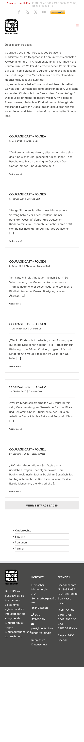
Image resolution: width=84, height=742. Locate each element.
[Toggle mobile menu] (77, 25)
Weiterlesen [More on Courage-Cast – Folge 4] (15, 304)
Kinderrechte (23, 530)
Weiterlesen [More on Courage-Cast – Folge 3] (15, 366)
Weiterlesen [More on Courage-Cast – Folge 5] (15, 241)
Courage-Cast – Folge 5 (27, 194)
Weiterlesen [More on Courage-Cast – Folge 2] (15, 429)
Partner (19, 548)
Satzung (20, 536)
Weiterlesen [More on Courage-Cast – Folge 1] (15, 491)
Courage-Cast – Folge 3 (27, 324)
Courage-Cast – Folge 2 (27, 387)
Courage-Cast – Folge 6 (27, 136)
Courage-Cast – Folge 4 (27, 261)
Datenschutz (39, 644)
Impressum (38, 640)
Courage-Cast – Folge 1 (27, 449)
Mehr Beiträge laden (42, 505)
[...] (57, 166)
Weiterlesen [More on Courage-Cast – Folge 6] (15, 174)
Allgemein (30, 266)
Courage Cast (30, 141)
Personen (21, 542)
